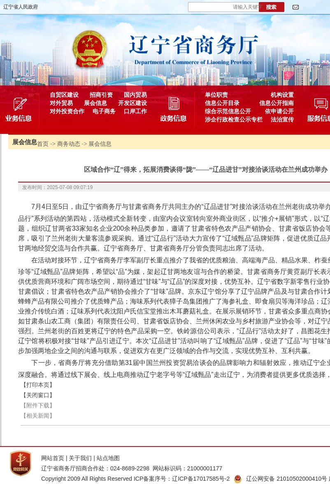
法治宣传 (282, 119)
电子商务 (104, 111)
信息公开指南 (276, 103)
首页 (43, 143)
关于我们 (80, 458)
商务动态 (68, 143)
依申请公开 (279, 111)
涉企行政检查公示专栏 (234, 119)
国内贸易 (135, 94)
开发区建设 (132, 103)
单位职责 (216, 94)
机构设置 (282, 94)
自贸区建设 (64, 94)
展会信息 (95, 103)
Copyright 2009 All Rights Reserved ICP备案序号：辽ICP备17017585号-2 (135, 478)
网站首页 (52, 458)
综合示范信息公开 (228, 111)
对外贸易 (61, 103)
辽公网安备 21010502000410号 (280, 478)
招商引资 (101, 94)
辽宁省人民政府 (20, 7)
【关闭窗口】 (38, 395)
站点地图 (108, 458)
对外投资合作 (67, 111)
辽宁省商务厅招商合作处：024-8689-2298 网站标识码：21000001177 (131, 468)
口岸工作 (135, 111)
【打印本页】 (38, 384)
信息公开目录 (222, 103)
